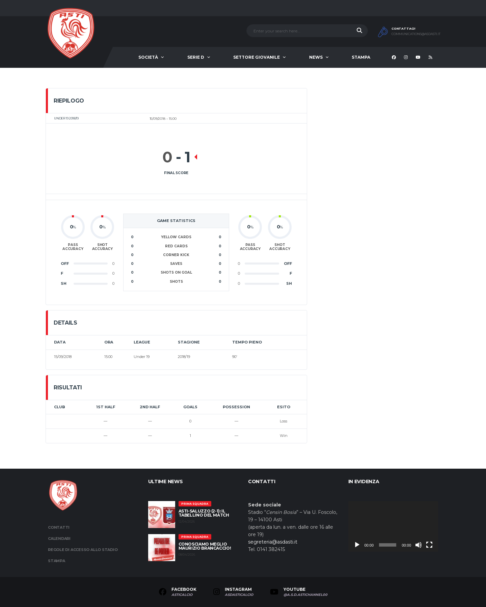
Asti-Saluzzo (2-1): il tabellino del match (204, 513)
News (316, 57)
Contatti (59, 527)
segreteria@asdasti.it (272, 542)
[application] (393, 526)
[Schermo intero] (429, 545)
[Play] (357, 545)
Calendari (59, 538)
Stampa (361, 57)
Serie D (195, 57)
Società (148, 57)
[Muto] (418, 545)
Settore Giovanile (256, 57)
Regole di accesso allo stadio (83, 549)
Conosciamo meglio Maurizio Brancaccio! (205, 546)
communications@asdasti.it (416, 34)
